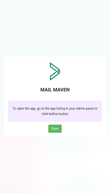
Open (55, 129)
